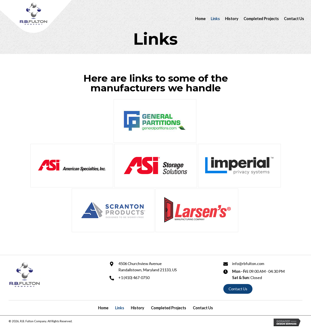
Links (119, 307)
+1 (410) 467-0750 (133, 277)
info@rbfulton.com (248, 263)
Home (103, 307)
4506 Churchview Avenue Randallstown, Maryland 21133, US (147, 266)
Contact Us (203, 307)
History (137, 307)
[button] (237, 289)
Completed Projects (168, 307)
